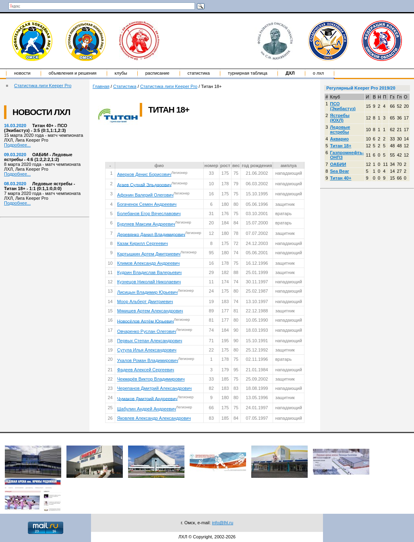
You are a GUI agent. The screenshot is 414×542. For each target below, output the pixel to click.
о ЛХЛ (318, 73)
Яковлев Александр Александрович (154, 418)
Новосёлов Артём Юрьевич (145, 320)
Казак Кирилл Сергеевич (142, 243)
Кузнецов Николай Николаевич (149, 281)
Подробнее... (17, 144)
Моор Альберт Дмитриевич (145, 301)
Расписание (157, 73)
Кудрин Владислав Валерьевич (149, 272)
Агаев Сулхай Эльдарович (144, 184)
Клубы (121, 73)
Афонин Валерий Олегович (145, 195)
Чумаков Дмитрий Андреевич (147, 398)
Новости (22, 73)
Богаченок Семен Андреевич (147, 204)
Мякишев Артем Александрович (150, 310)
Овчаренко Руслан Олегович (146, 331)
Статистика (199, 73)
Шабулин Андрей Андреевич (146, 408)
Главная (101, 86)
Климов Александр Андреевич (148, 263)
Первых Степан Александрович (149, 340)
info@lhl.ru (222, 522)
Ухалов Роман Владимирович (147, 360)
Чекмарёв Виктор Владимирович (151, 379)
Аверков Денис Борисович (144, 174)
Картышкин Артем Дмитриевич (148, 253)
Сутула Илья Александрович (146, 349)
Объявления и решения (73, 73)
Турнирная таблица (247, 73)
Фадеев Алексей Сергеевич (145, 369)
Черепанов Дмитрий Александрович (154, 388)
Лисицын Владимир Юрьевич (147, 292)
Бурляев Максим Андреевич (146, 224)
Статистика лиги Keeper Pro (42, 85)
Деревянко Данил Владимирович (151, 234)
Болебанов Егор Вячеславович (149, 213)
